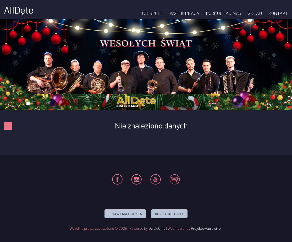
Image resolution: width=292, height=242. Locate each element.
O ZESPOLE (151, 13)
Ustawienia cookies (125, 214)
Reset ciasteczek (169, 214)
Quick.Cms (156, 228)
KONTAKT (278, 13)
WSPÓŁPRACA (184, 13)
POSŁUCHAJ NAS (223, 13)
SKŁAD (255, 13)
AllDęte (19, 9)
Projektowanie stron (207, 228)
